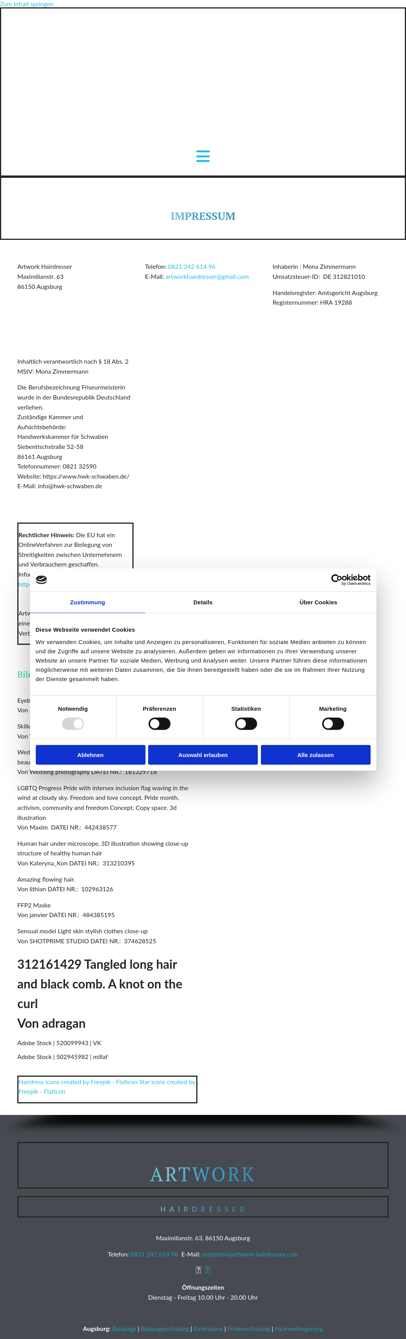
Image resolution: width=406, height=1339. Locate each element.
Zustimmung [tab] (87, 602)
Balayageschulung (165, 1328)
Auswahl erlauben (202, 754)
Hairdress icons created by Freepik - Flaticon (78, 1081)
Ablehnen (90, 754)
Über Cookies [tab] (318, 602)
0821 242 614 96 (192, 266)
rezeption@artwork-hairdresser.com (250, 1254)
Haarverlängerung (299, 1328)
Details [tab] (203, 602)
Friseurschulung (248, 1328)
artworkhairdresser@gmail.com (207, 276)
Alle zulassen (315, 754)
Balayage (124, 1328)
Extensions (208, 1328)
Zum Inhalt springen (26, 3)
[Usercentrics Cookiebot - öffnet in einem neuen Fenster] (337, 580)
